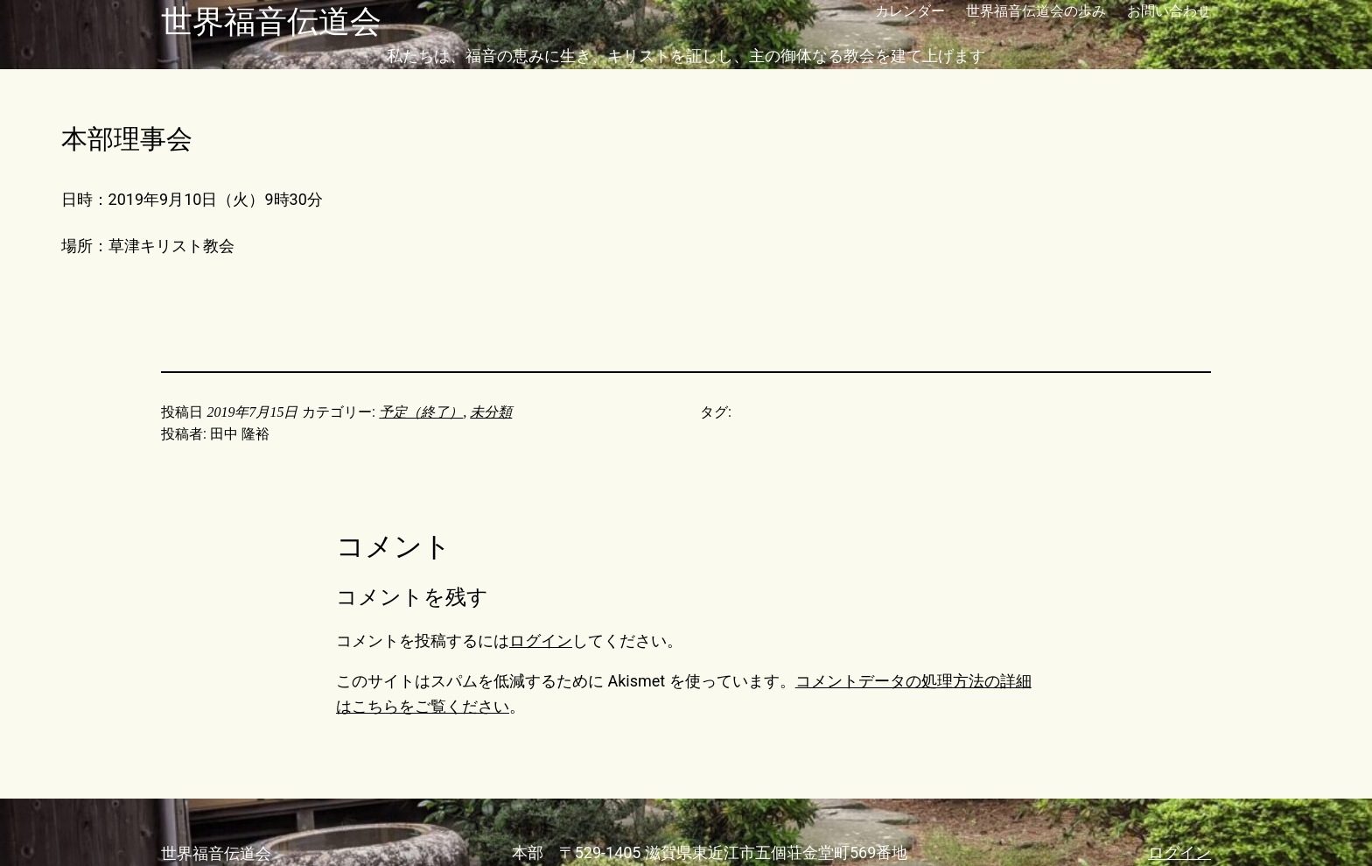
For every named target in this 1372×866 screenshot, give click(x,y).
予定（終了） (421, 412)
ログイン (540, 640)
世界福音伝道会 (271, 22)
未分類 (491, 412)
